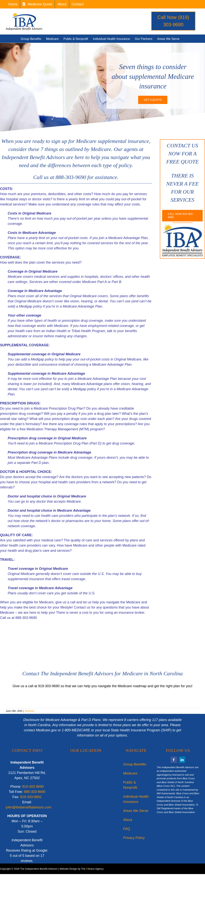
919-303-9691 (31, 797)
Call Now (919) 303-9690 (173, 21)
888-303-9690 (34, 792)
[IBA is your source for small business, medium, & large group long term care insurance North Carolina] (152, 100)
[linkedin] (182, 759)
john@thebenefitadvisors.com (28, 807)
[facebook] (173, 759)
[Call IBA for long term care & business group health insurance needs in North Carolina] (182, 215)
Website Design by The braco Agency (82, 868)
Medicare (29, 711)
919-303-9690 (33, 786)
